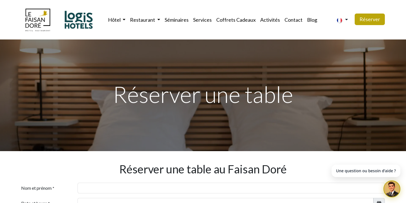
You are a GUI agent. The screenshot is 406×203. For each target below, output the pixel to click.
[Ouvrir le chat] (391, 188)
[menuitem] (176, 20)
